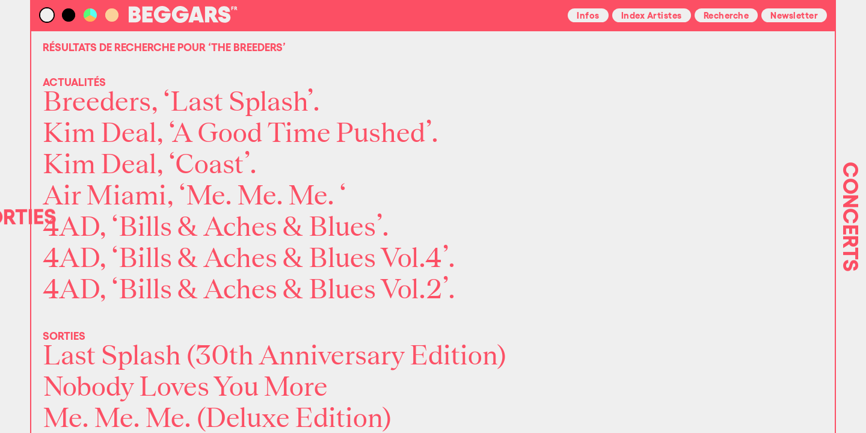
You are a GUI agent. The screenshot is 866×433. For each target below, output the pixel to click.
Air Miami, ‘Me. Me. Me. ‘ (194, 196)
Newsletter (794, 14)
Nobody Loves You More (185, 387)
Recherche (726, 14)
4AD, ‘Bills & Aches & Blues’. (216, 227)
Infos (588, 14)
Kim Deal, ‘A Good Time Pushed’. (240, 133)
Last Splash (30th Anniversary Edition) (275, 356)
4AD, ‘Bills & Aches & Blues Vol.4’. (249, 258)
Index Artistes (651, 14)
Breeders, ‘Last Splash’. (181, 102)
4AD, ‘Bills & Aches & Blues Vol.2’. (249, 289)
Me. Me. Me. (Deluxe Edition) (217, 418)
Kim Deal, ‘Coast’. (150, 164)
